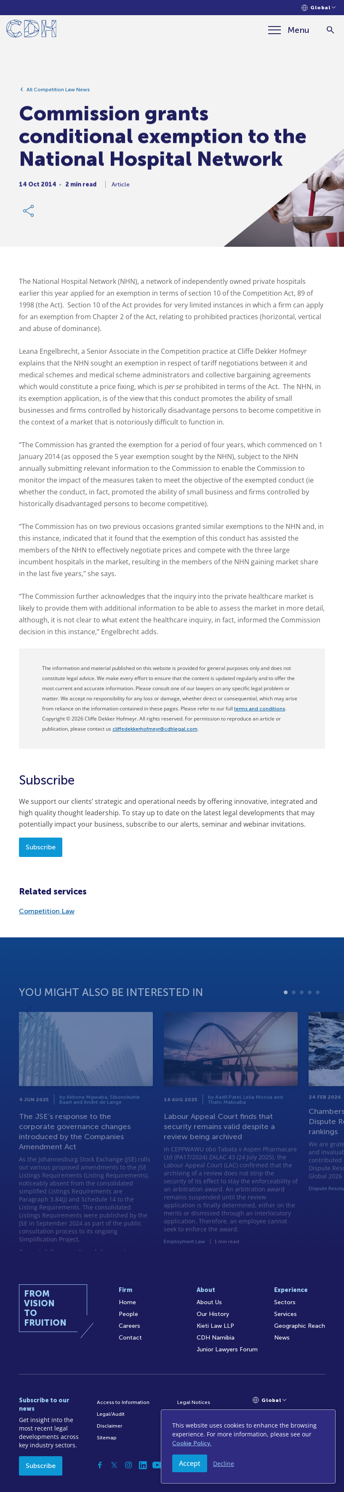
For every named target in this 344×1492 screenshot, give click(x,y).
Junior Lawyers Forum (227, 1349)
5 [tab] (318, 1010)
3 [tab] (302, 1010)
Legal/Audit (111, 1414)
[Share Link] (29, 214)
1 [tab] (286, 1010)
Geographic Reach (299, 1325)
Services (285, 1314)
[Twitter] (114, 1465)
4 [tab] (310, 1010)
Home (127, 1302)
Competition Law (47, 911)
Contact (130, 1337)
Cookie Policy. (191, 1443)
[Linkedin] (142, 1465)
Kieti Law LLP (215, 1325)
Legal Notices (193, 1402)
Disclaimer (109, 1426)
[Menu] (288, 30)
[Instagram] (128, 1465)
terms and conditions (259, 709)
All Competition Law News (58, 93)
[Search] (330, 30)
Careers (129, 1325)
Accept (189, 1463)
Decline (223, 1464)
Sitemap (107, 1438)
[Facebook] (100, 1465)
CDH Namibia (216, 1337)
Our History (213, 1314)
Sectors (285, 1302)
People (128, 1314)
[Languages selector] (318, 8)
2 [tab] (294, 1010)
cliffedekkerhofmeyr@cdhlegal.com (154, 729)
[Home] (31, 30)
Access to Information (123, 1402)
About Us (209, 1302)
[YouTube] (157, 1465)
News (282, 1337)
